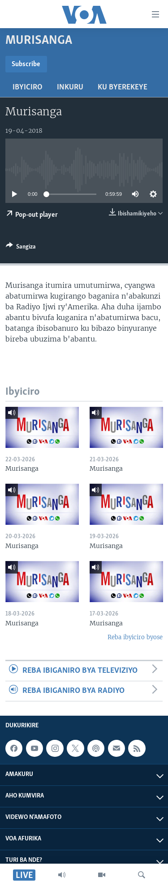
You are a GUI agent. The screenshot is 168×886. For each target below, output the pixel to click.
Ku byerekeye (122, 87)
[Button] (21, 248)
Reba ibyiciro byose (135, 637)
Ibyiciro (28, 87)
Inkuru (70, 87)
